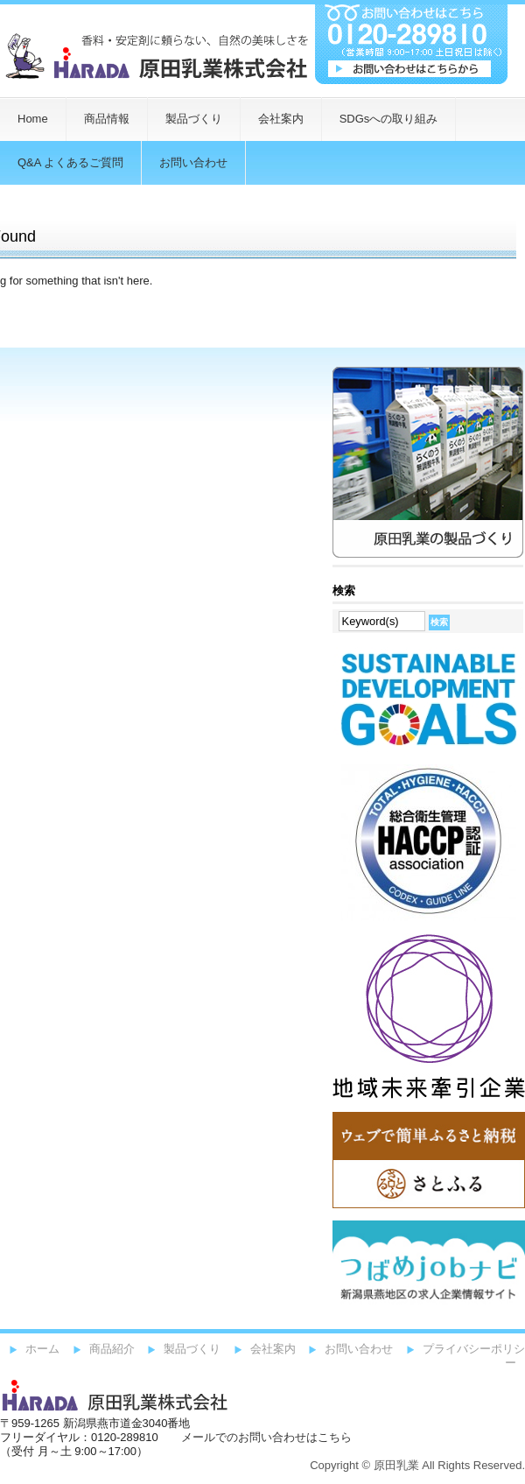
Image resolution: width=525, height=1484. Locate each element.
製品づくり (193, 118)
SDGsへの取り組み (389, 118)
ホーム (42, 1348)
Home (33, 118)
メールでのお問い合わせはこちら (266, 1437)
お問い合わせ (359, 1348)
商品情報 (107, 118)
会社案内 (281, 118)
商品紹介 (112, 1348)
